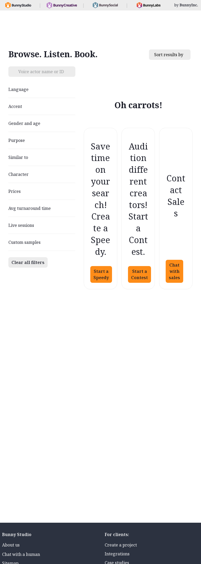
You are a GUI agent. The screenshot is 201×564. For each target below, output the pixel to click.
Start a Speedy (101, 274)
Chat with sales (174, 271)
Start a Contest (139, 274)
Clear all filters (28, 262)
